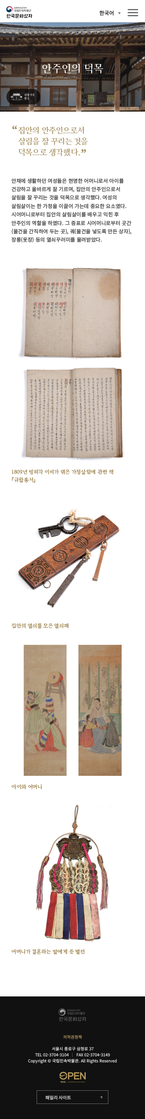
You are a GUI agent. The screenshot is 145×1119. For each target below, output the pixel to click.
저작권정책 (72, 1037)
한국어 (106, 13)
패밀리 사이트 (58, 1097)
